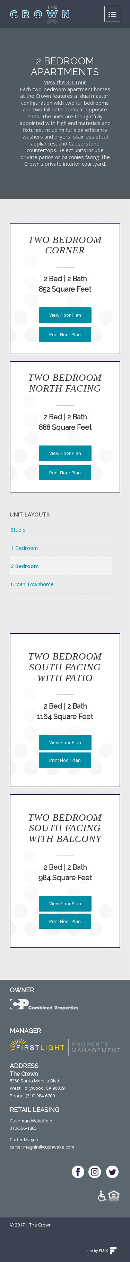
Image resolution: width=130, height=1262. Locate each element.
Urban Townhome (32, 584)
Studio (18, 529)
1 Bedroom (24, 547)
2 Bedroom (25, 565)
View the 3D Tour (65, 82)
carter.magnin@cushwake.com (42, 1147)
